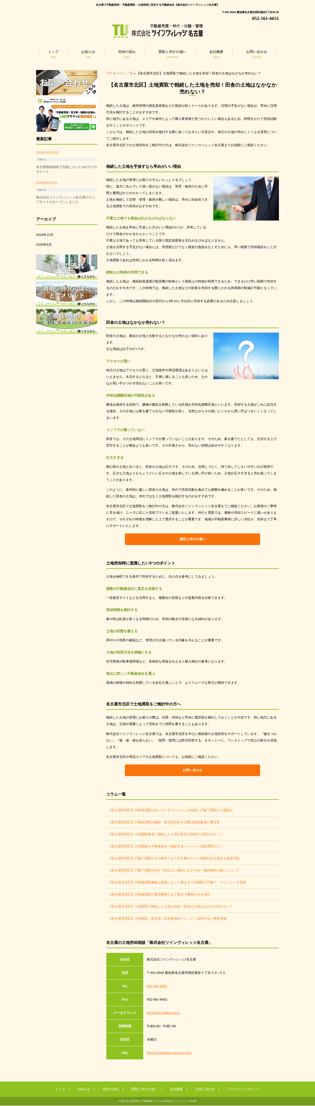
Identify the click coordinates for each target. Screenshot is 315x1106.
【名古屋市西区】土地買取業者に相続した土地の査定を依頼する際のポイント (165, 834)
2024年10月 (45, 235)
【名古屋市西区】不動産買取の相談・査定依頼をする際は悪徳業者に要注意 (164, 822)
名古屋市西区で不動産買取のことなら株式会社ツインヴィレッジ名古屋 (161, 1101)
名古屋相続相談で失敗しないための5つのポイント (66, 169)
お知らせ (41, 159)
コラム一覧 (124, 73)
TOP (109, 73)
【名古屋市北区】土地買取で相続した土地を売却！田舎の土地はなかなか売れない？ (170, 907)
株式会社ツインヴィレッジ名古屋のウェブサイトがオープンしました (65, 199)
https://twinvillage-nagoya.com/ (169, 1053)
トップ (60, 1089)
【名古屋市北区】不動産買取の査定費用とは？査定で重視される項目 (159, 895)
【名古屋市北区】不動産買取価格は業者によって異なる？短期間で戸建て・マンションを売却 (177, 883)
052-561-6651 (157, 986)
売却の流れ (111, 1089)
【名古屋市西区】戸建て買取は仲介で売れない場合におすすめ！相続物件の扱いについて (174, 871)
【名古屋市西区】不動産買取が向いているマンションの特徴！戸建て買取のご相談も (170, 810)
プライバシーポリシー (243, 1089)
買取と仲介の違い (192, 539)
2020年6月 (44, 244)
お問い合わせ (192, 770)
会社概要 (176, 1089)
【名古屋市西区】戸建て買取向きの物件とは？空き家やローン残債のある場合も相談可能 (174, 859)
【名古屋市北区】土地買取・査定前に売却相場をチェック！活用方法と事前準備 (167, 919)
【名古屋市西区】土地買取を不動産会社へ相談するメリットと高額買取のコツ (165, 846)
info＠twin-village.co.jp (163, 1013)
